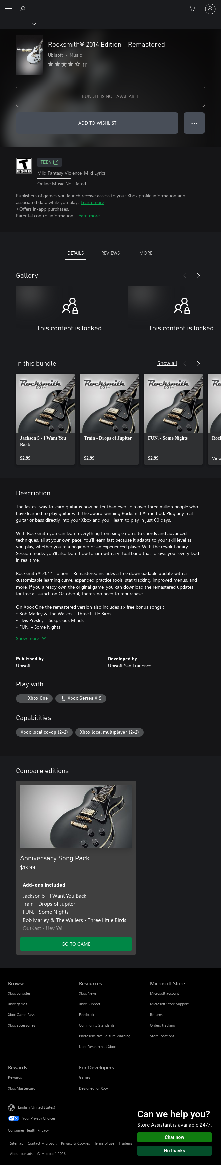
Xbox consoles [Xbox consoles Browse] (19, 993)
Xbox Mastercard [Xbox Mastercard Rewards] (21, 1088)
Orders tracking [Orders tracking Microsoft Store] (162, 1025)
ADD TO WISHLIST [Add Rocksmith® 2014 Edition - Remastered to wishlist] (97, 123)
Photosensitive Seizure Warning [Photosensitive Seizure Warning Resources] (104, 1036)
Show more (31, 638)
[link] (45, 419)
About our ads (21, 1153)
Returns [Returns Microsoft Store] (156, 1014)
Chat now (174, 1137)
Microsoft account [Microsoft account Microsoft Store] (164, 993)
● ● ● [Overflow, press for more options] (194, 123)
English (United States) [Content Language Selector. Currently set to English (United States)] (36, 1107)
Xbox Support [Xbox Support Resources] (89, 1004)
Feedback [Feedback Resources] (86, 1014)
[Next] (198, 275)
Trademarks (128, 1143)
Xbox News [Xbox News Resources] (88, 993)
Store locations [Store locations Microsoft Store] (162, 1036)
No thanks (174, 1150)
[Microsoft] (110, 5)
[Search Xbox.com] (23, 8)
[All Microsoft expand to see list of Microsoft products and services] (8, 9)
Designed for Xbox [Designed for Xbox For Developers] (93, 1088)
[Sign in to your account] (210, 9)
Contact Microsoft (42, 1143)
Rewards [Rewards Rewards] (15, 1077)
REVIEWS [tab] (110, 252)
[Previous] (185, 275)
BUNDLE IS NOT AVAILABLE (110, 96)
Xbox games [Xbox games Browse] (17, 1004)
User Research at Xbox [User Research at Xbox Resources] (97, 1046)
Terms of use (104, 1143)
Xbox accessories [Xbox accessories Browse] (21, 1025)
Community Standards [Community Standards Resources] (97, 1025)
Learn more (92, 202)
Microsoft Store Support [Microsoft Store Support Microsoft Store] (169, 1004)
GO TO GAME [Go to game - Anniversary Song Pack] (76, 944)
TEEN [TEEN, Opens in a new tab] (49, 162)
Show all (167, 362)
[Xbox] (17, 23)
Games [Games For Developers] (84, 1077)
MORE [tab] (145, 252)
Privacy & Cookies (75, 1143)
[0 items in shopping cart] (194, 9)
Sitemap (16, 1143)
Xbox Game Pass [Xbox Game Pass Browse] (21, 1014)
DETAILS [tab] (75, 252)
